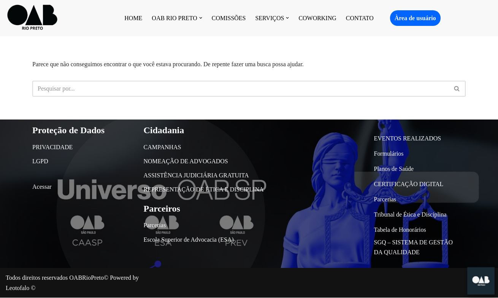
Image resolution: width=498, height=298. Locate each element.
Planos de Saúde (394, 169)
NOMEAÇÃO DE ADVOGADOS (186, 161)
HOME (133, 18)
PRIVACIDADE (52, 147)
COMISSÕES (229, 18)
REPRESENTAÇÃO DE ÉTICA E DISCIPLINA (204, 189)
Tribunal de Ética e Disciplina (410, 214)
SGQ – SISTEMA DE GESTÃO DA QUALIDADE (413, 247)
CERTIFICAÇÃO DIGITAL (409, 184)
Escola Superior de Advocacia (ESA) (189, 239)
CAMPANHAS (162, 147)
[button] (200, 17)
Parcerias (155, 225)
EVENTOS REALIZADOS (407, 138)
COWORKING (318, 18)
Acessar (42, 187)
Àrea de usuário (415, 18)
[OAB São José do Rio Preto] (32, 18)
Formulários (389, 153)
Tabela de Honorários (400, 229)
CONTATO (360, 18)
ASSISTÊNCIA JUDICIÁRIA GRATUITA (196, 175)
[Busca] (240, 89)
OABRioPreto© (88, 278)
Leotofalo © (20, 288)
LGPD (40, 161)
